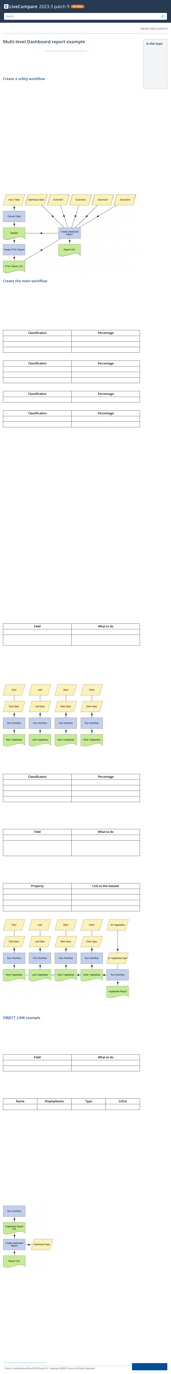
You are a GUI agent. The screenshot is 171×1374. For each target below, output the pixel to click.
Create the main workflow (154, 73)
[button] (163, 16)
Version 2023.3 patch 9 (153, 29)
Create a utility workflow (154, 64)
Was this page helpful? (150, 1366)
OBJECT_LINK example (154, 82)
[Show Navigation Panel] (164, 6)
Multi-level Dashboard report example (154, 53)
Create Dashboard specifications (24, 1361)
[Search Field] (85, 16)
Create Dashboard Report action (66, 49)
